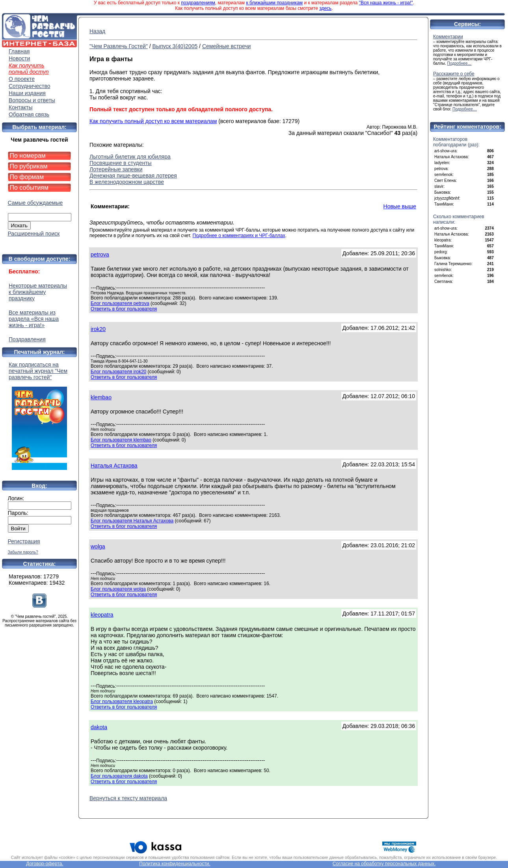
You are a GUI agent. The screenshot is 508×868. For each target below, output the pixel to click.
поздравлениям (198, 3)
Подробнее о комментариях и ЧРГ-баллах (239, 235)
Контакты (20, 107)
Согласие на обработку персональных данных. (384, 863)
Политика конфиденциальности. (174, 863)
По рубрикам (29, 166)
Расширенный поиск (34, 233)
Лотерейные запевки (116, 169)
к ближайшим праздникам (274, 3)
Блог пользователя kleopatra (122, 701)
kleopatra (102, 615)
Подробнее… (459, 63)
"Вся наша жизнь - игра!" (386, 3)
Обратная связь (29, 114)
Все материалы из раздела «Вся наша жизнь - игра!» (34, 318)
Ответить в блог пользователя (124, 309)
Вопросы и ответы (32, 100)
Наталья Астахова (114, 465)
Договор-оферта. (44, 863)
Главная (19, 51)
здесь (325, 8)
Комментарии (448, 36)
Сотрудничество (29, 86)
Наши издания (27, 93)
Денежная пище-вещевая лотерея (133, 175)
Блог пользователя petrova (120, 303)
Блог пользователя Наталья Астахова (132, 521)
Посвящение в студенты (120, 163)
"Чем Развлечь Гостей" (118, 46)
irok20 (98, 329)
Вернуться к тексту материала (128, 798)
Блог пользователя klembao (121, 440)
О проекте (22, 79)
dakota (99, 727)
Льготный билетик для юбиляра (130, 156)
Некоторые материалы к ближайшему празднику (38, 291)
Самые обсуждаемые (35, 203)
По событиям (29, 187)
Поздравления (27, 339)
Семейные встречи (226, 46)
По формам (27, 177)
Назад (97, 31)
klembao (101, 397)
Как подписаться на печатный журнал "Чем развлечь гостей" (39, 415)
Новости (19, 58)
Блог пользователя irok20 (118, 371)
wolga (98, 546)
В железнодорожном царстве (126, 182)
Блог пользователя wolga (118, 589)
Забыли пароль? (23, 552)
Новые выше (400, 206)
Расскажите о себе (454, 74)
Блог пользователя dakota (119, 776)
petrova (100, 254)
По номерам (28, 155)
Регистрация (24, 541)
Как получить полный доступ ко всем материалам (153, 121)
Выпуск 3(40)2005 (175, 46)
